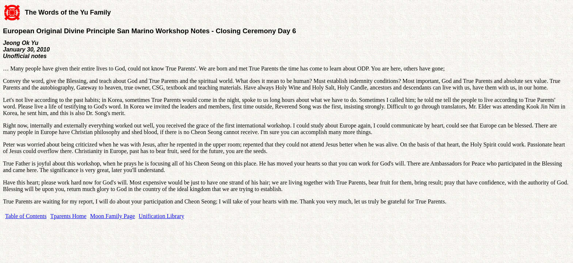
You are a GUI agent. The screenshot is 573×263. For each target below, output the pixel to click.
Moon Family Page (112, 216)
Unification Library (161, 216)
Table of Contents (26, 216)
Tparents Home (68, 216)
